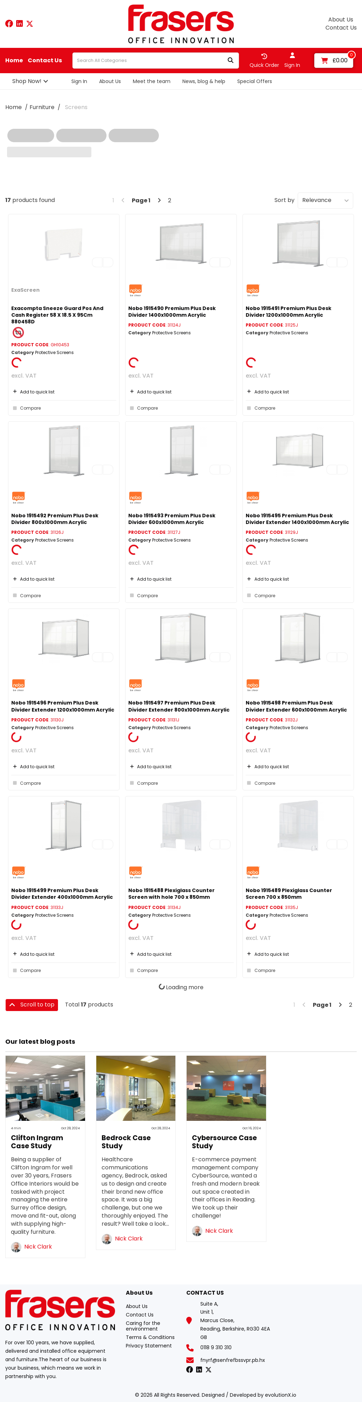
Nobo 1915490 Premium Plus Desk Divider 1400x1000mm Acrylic (172, 311)
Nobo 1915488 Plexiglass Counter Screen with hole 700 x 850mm (171, 894)
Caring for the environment (143, 1326)
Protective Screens (54, 352)
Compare (26, 408)
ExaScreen (25, 289)
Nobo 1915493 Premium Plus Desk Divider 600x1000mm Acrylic (171, 519)
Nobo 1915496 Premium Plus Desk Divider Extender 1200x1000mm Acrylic (62, 706)
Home (14, 60)
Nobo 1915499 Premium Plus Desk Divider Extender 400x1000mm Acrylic (62, 894)
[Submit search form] (230, 60)
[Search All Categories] (155, 60)
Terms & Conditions (150, 1337)
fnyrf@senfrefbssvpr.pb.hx (232, 1360)
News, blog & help (203, 81)
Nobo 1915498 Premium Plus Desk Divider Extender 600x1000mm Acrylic (296, 706)
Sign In (79, 81)
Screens (76, 107)
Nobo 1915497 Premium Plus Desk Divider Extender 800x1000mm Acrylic (179, 706)
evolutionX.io (280, 1394)
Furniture (42, 107)
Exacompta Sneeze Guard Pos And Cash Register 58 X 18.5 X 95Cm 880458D (57, 315)
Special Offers (254, 81)
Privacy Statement (149, 1345)
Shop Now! (26, 81)
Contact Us (341, 28)
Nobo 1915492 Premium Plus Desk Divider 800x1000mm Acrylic (54, 519)
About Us (340, 20)
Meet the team (151, 81)
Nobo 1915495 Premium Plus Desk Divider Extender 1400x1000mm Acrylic (297, 519)
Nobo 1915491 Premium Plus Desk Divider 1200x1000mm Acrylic (288, 311)
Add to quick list (32, 392)
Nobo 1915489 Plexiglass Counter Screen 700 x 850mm (289, 894)
